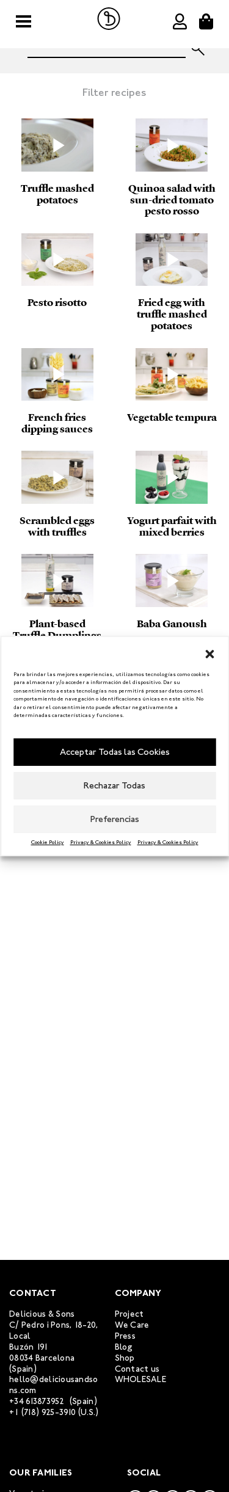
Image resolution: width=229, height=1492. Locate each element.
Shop (125, 1358)
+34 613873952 (37, 1401)
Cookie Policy (47, 842)
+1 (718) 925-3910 (42, 1412)
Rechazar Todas (114, 785)
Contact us (137, 1369)
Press (125, 1336)
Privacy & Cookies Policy (100, 842)
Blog (124, 1347)
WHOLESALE (141, 1379)
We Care (132, 1325)
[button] (209, 652)
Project (129, 1314)
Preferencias (114, 818)
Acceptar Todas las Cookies (115, 751)
